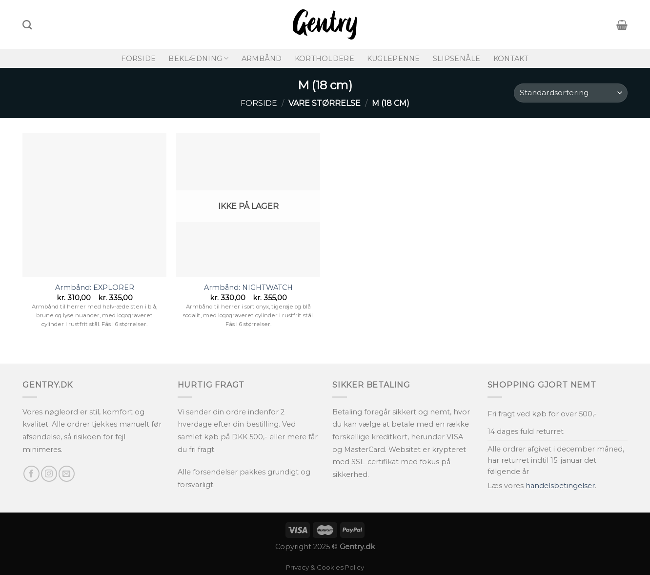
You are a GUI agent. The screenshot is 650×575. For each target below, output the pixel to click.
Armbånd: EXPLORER (94, 287)
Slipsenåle (457, 58)
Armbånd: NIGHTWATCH (248, 287)
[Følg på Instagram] (49, 474)
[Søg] (27, 24)
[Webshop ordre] (571, 93)
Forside (138, 58)
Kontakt (511, 58)
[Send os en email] (67, 474)
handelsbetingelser (560, 485)
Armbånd (262, 58)
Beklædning (198, 58)
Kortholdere (324, 58)
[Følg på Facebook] (31, 474)
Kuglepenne (393, 58)
